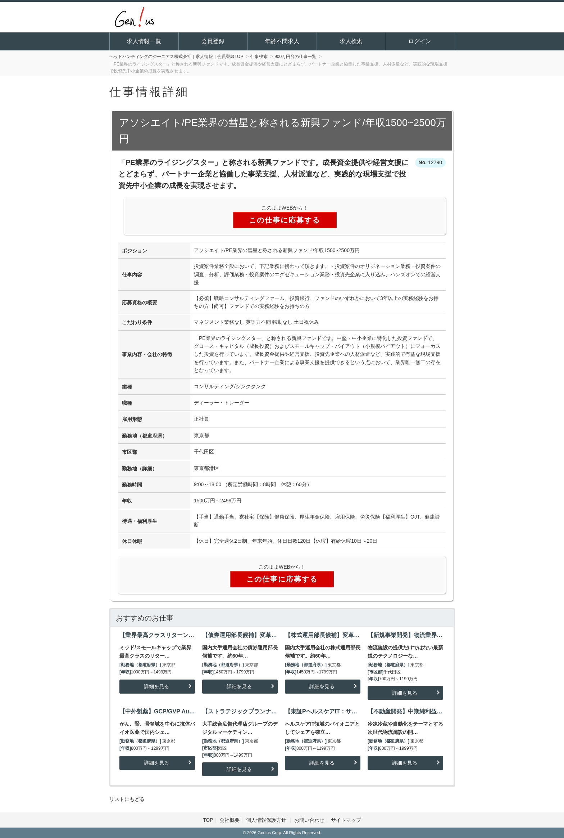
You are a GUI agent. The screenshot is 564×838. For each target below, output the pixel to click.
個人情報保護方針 (267, 820)
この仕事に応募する (284, 220)
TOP (208, 820)
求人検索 (351, 41)
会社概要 (229, 820)
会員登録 (212, 41)
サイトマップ (346, 820)
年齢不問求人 (282, 41)
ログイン (419, 41)
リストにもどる (127, 799)
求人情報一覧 (144, 41)
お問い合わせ (309, 820)
